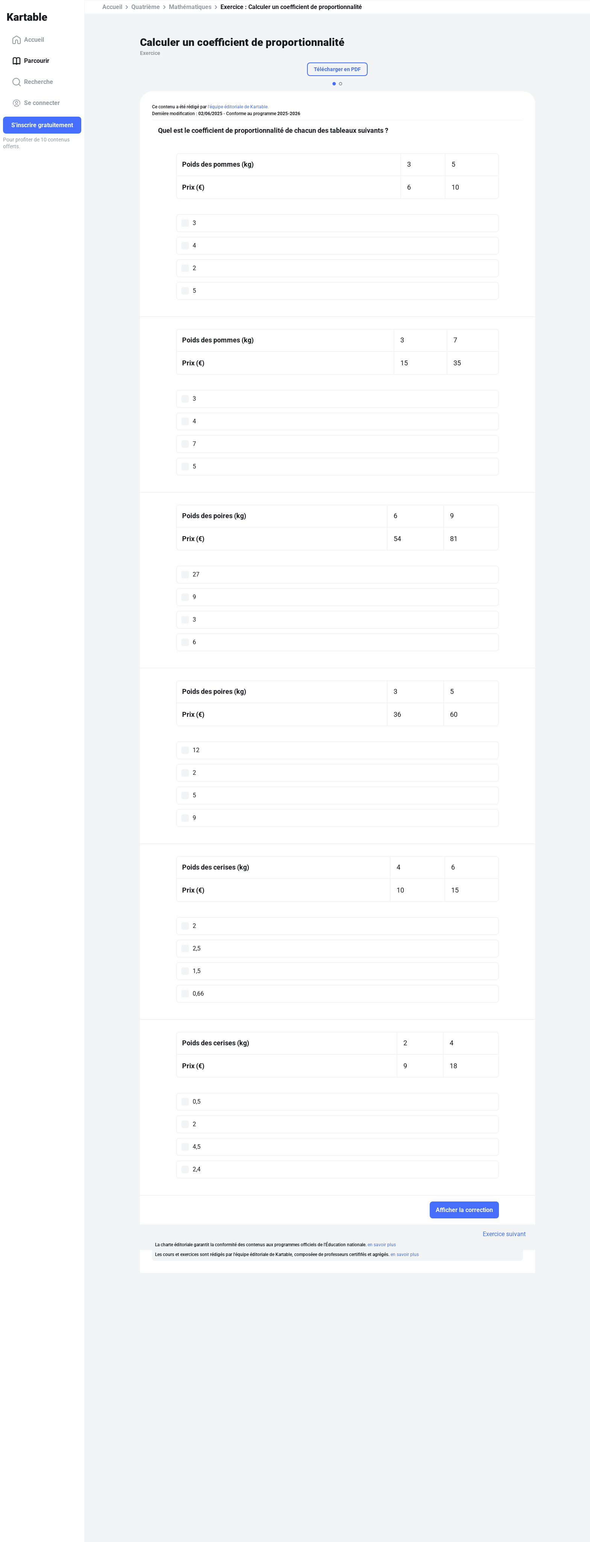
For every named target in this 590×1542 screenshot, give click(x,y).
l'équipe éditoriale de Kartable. (238, 106)
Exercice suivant (504, 1234)
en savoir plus (382, 1244)
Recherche (32, 82)
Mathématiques (190, 7)
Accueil (28, 39)
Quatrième (145, 7)
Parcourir (30, 60)
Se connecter (36, 103)
